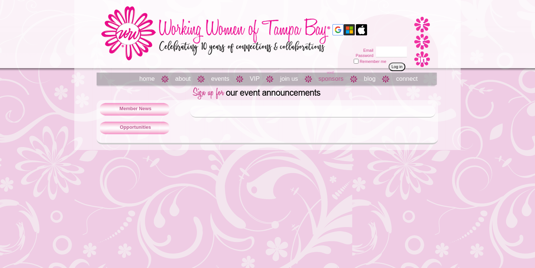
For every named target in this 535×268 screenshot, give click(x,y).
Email (367, 50)
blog (370, 78)
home (147, 78)
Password (363, 55)
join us (289, 78)
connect (407, 78)
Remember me (373, 61)
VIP (255, 78)
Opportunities (135, 127)
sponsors (330, 78)
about (183, 78)
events (220, 78)
